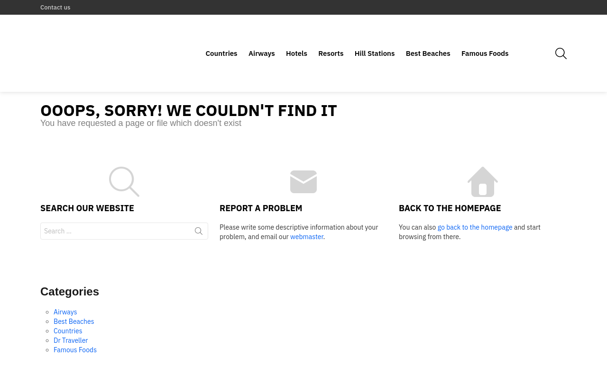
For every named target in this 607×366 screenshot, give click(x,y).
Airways (261, 37)
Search (198, 200)
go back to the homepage (475, 195)
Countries (221, 37)
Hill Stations (375, 37)
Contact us (55, 7)
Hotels (296, 37)
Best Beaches (428, 37)
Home (517, 354)
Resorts (330, 37)
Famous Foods (485, 37)
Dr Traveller (71, 308)
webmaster (306, 204)
